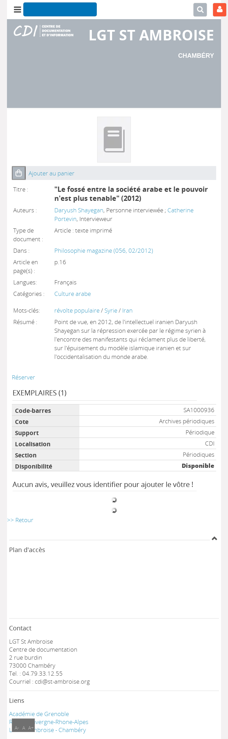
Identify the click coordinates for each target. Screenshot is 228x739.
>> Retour (20, 520)
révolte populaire (77, 310)
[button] (19, 173)
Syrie (111, 310)
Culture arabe (72, 294)
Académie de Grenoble (39, 714)
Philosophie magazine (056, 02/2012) (103, 250)
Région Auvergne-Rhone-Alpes (48, 722)
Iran (127, 310)
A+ (31, 727)
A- (17, 727)
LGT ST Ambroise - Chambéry (47, 730)
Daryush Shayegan (78, 210)
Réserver (23, 377)
